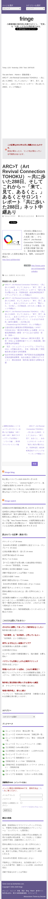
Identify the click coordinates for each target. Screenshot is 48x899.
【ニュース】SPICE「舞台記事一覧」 (20, 731)
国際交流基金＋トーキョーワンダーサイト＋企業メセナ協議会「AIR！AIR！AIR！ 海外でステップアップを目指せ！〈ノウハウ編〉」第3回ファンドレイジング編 (11, 435)
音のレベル (6, 559)
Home (17, 75)
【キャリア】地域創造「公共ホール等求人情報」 (24, 774)
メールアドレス (8, 795)
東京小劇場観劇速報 (20, 893)
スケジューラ (32, 893)
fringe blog (10, 472)
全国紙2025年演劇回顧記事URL (15, 508)
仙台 (6, 275)
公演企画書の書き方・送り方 (14, 552)
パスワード (6, 799)
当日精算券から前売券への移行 (14, 646)
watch (32, 891)
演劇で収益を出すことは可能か (14, 573)
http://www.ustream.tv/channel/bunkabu (38, 268)
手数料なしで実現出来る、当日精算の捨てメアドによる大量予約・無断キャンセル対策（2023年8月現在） (22, 865)
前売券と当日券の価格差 (12, 569)
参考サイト (40, 891)
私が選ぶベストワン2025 (12, 479)
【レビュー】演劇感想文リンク (17, 758)
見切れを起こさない (10, 664)
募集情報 (25, 75)
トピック (13, 891)
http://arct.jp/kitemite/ (11, 259)
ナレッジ (5, 891)
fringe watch (10, 501)
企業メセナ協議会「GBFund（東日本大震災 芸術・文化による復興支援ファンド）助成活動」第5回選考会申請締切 (25, 341)
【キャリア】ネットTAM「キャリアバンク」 (23, 771)
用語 (23, 891)
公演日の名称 (7, 576)
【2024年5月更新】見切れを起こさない (18, 584)
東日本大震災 (20, 275)
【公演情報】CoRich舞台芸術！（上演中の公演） (25, 751)
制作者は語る (7, 893)
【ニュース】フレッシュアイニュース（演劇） (23, 744)
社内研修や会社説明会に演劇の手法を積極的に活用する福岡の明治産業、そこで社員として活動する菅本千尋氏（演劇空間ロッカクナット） (22, 837)
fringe (26, 19)
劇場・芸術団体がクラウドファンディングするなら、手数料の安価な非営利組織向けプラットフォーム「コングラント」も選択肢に (22, 827)
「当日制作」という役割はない (14, 638)
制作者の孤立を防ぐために (13, 630)
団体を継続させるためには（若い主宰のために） (22, 591)
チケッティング (8, 542)
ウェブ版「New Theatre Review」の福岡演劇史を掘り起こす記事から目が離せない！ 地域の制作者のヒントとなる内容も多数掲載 (23, 523)
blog (27, 891)
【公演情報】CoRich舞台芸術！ (17, 747)
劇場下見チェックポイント (13, 588)
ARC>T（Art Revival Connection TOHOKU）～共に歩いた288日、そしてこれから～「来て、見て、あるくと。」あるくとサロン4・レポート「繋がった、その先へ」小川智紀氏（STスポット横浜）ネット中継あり (25, 303)
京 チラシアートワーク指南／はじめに (18, 686)
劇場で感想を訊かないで (12, 580)
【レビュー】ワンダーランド (16, 754)
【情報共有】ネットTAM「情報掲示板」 (21, 761)
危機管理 (12, 275)
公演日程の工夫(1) (9, 650)
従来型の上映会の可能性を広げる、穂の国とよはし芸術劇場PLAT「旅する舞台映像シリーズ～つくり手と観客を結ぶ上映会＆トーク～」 (23, 514)
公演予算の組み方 (9, 555)
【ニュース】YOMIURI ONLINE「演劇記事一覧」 (24, 734)
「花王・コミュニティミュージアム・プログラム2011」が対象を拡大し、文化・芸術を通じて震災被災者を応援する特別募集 (25, 349)
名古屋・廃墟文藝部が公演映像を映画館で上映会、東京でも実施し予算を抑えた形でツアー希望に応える (22, 851)
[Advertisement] (24, 49)
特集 (18, 891)
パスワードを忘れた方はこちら (32, 807)
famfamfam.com (18, 884)
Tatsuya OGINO (9, 216)
